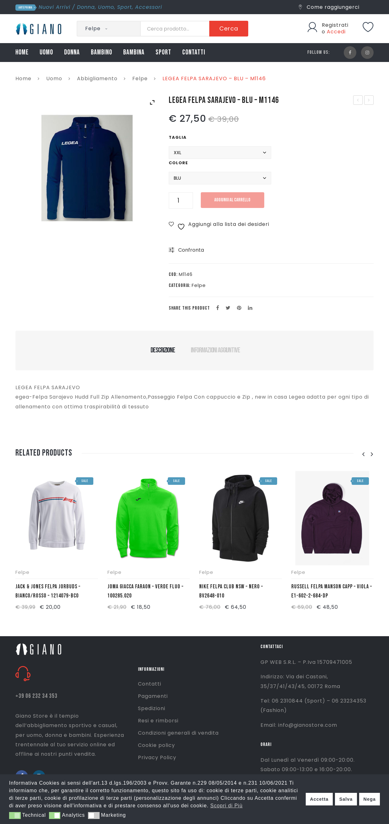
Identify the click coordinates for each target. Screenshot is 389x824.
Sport (124, 7)
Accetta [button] (319, 799)
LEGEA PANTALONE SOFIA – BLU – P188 (369, 101)
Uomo (106, 7)
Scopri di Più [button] (226, 805)
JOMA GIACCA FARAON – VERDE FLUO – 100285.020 (145, 591)
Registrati (335, 25)
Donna (86, 7)
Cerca (228, 28)
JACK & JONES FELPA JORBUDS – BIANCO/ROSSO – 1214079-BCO (47, 591)
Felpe (140, 78)
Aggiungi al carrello (234, 200)
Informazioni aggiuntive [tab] (215, 350)
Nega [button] (369, 799)
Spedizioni (151, 708)
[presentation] (363, 454)
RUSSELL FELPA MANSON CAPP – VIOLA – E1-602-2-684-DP (331, 591)
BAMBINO (101, 52)
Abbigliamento (97, 78)
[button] (15, 815)
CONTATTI (193, 52)
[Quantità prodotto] (181, 200)
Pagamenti (153, 696)
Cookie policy (156, 745)
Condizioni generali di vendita (178, 733)
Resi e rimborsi (158, 720)
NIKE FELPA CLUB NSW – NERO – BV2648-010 (231, 591)
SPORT (163, 52)
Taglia (178, 137)
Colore (178, 163)
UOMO (46, 52)
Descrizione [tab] (163, 350)
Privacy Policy (157, 757)
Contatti (149, 683)
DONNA (72, 52)
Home (23, 78)
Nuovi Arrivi (54, 7)
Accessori (148, 7)
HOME (22, 52)
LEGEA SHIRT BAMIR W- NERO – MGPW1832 (358, 101)
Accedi (336, 31)
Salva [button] (346, 799)
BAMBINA (134, 52)
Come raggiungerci (329, 7)
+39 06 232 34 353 (36, 696)
